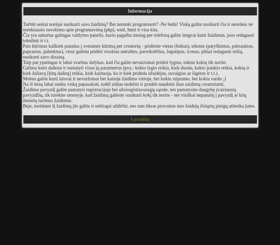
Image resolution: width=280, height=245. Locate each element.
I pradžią (140, 119)
